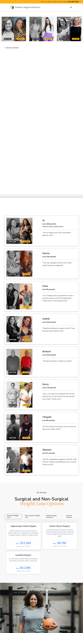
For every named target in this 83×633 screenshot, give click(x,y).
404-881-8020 (73, 2)
